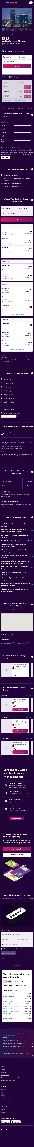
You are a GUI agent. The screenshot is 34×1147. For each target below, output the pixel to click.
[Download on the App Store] (16, 1121)
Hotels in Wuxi (7, 1013)
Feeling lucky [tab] (8, 985)
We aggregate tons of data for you (18, 1043)
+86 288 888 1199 (7, 49)
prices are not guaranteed (9, 1035)
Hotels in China (24, 1053)
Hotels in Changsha (8, 1018)
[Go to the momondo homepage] (11, 3)
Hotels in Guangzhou (9, 996)
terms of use (23, 956)
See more (29, 695)
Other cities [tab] (7, 981)
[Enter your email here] (18, 944)
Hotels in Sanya (7, 1006)
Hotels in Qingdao (8, 1011)
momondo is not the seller (18, 1040)
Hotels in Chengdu (15, 1055)
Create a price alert (14, 810)
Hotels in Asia (15, 1053)
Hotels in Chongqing (9, 1003)
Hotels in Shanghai (8, 994)
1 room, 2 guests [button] (8, 61)
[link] (20, 709)
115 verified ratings (18, 51)
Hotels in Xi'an (7, 1016)
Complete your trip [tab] (20, 985)
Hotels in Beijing (7, 999)
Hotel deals (7, 1053)
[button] (3, 3)
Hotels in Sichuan (4, 1055)
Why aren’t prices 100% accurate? (18, 1047)
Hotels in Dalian (7, 1008)
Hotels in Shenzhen (8, 1001)
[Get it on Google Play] (5, 1121)
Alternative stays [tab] (19, 981)
